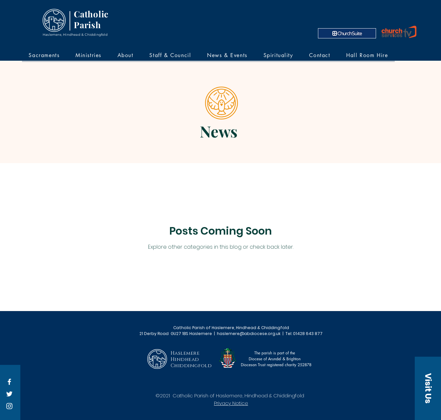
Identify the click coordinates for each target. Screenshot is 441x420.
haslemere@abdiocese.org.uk (249, 333)
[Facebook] (9, 382)
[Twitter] (9, 394)
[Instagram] (9, 406)
